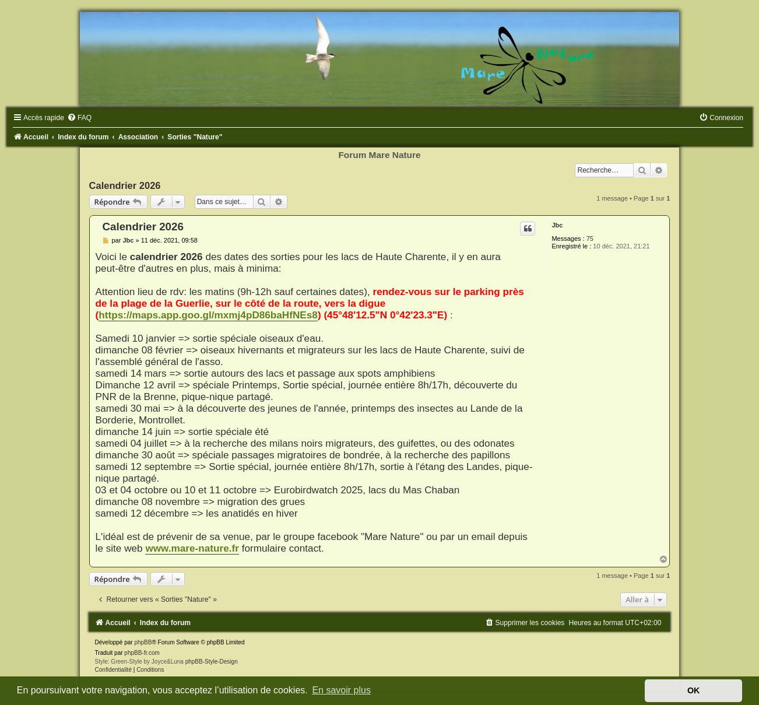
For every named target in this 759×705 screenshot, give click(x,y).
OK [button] (693, 690)
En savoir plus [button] (341, 690)
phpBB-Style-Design (211, 661)
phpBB (143, 642)
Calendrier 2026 (125, 185)
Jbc (557, 225)
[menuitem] (79, 118)
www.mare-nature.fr (191, 548)
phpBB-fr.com (142, 653)
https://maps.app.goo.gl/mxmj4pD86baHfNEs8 (208, 315)
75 (589, 238)
